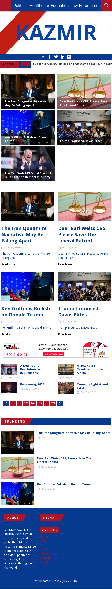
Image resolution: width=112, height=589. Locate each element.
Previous (6, 403)
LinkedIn (62, 57)
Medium (43, 57)
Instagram (69, 57)
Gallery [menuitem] (44, 562)
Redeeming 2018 (32, 384)
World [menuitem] (43, 549)
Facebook (49, 57)
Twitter (56, 57)
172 (53, 403)
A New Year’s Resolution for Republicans (30, 369)
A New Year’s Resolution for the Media (90, 369)
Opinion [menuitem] (45, 557)
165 (40, 403)
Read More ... (9, 264)
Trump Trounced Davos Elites (81, 141)
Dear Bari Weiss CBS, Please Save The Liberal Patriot (83, 103)
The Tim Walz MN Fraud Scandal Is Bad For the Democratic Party (27, 175)
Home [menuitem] (44, 536)
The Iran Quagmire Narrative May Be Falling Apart (25, 103)
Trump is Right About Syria (92, 386)
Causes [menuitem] (44, 553)
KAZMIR (56, 32)
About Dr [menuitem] (46, 541)
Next (60, 403)
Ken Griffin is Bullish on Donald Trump (26, 139)
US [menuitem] (41, 545)
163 (26, 403)
